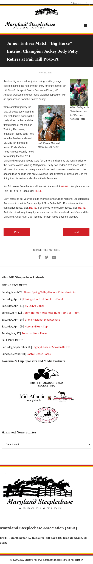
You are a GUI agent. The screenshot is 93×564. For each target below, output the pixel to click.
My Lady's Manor (34, 305)
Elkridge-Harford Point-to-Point (43, 299)
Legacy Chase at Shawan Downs (51, 347)
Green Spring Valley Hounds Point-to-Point (50, 292)
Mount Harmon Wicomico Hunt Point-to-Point (51, 312)
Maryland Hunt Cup (36, 326)
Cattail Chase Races (39, 354)
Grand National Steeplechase (42, 319)
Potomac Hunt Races (34, 333)
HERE (64, 186)
